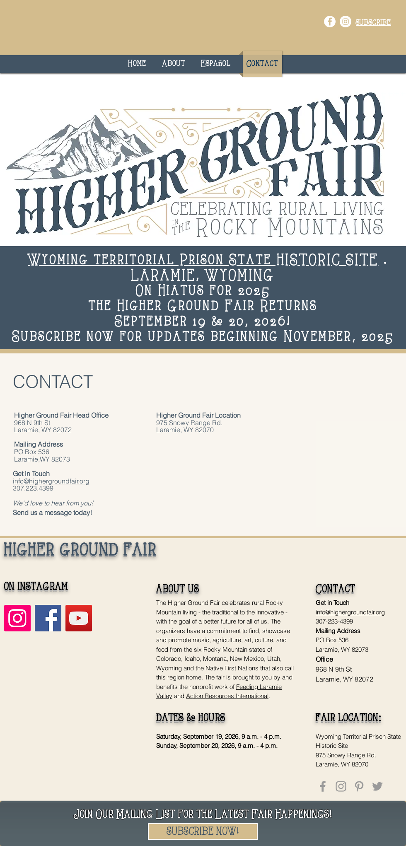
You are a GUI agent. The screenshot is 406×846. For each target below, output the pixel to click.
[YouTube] (78, 618)
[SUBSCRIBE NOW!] (203, 831)
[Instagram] (17, 618)
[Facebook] (48, 618)
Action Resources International (227, 696)
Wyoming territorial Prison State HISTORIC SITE (203, 261)
